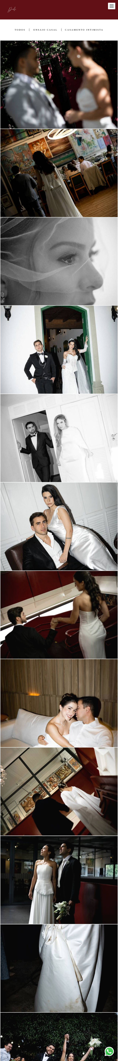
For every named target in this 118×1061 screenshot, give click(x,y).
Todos (20, 30)
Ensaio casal (45, 30)
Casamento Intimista (84, 30)
